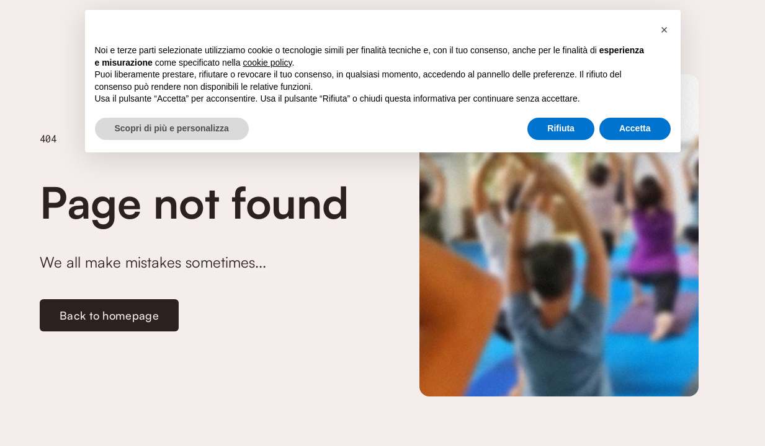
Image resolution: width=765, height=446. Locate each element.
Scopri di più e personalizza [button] (172, 128)
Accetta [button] (635, 128)
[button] (664, 30)
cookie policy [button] (267, 63)
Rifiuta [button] (561, 128)
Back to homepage (109, 315)
